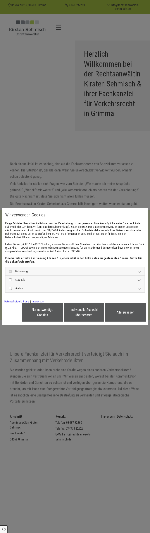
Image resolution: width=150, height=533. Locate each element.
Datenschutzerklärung (16, 301)
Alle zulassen (125, 312)
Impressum (38, 301)
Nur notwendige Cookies (42, 312)
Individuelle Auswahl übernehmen (84, 312)
